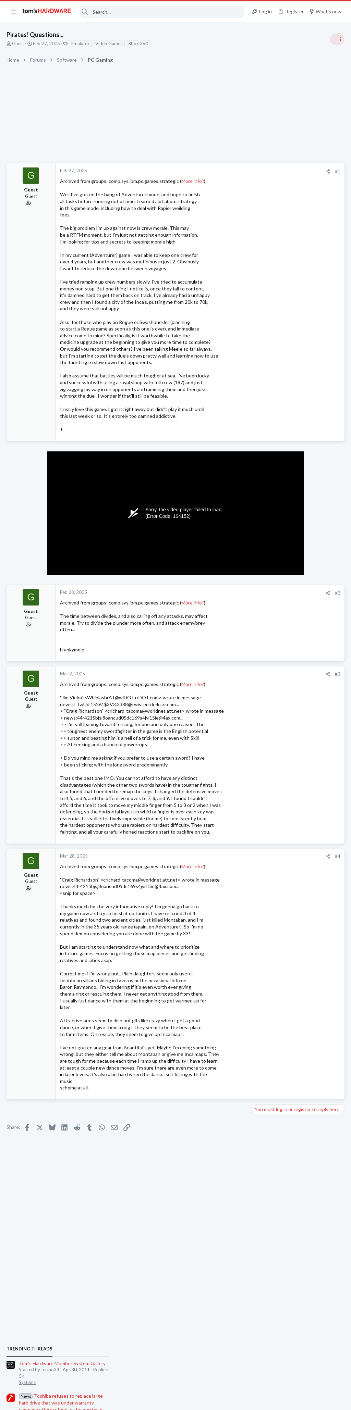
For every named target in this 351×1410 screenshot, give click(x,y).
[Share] (217, 171)
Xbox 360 (138, 43)
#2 (227, 593)
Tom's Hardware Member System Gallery (297, 387)
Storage (261, 849)
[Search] (162, 12)
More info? (193, 181)
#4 (227, 856)
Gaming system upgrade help (295, 863)
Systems (262, 406)
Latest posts (257, 728)
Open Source (267, 943)
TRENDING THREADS (264, 372)
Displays (262, 816)
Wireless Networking (274, 976)
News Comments (271, 459)
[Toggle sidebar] (337, 39)
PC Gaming (265, 558)
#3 (227, 674)
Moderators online (266, 994)
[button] (14, 11)
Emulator (81, 43)
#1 (227, 171)
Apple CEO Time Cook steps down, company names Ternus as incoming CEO (292, 579)
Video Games (109, 43)
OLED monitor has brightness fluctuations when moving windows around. (296, 796)
